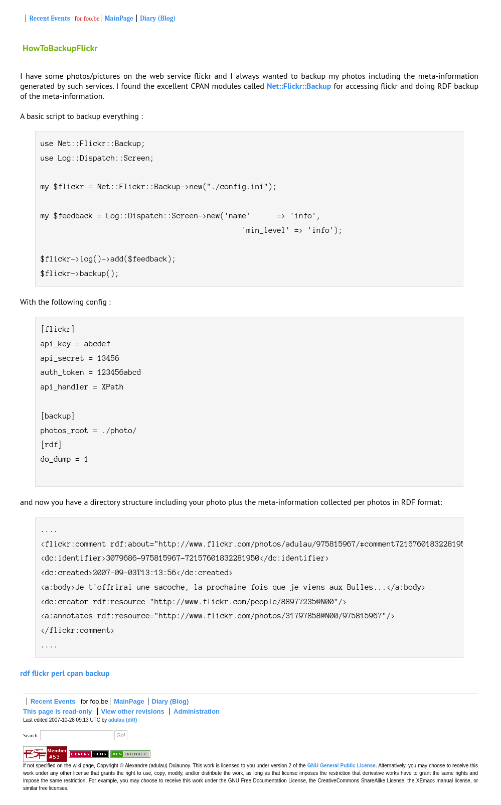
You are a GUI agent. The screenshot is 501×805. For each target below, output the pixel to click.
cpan (75, 673)
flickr (40, 673)
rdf (25, 673)
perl (58, 673)
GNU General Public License (341, 765)
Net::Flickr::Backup (299, 86)
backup (97, 673)
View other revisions (132, 711)
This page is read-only (57, 711)
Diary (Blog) (158, 18)
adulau (116, 720)
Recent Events (50, 18)
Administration (197, 711)
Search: (31, 735)
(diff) (131, 720)
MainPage (119, 18)
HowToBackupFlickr (60, 48)
